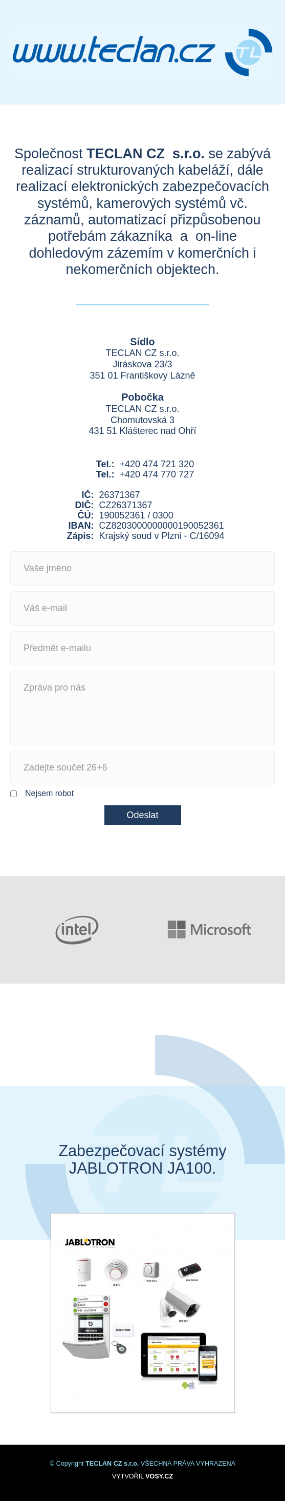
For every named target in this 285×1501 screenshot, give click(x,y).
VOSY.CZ (159, 1476)
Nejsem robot (42, 793)
